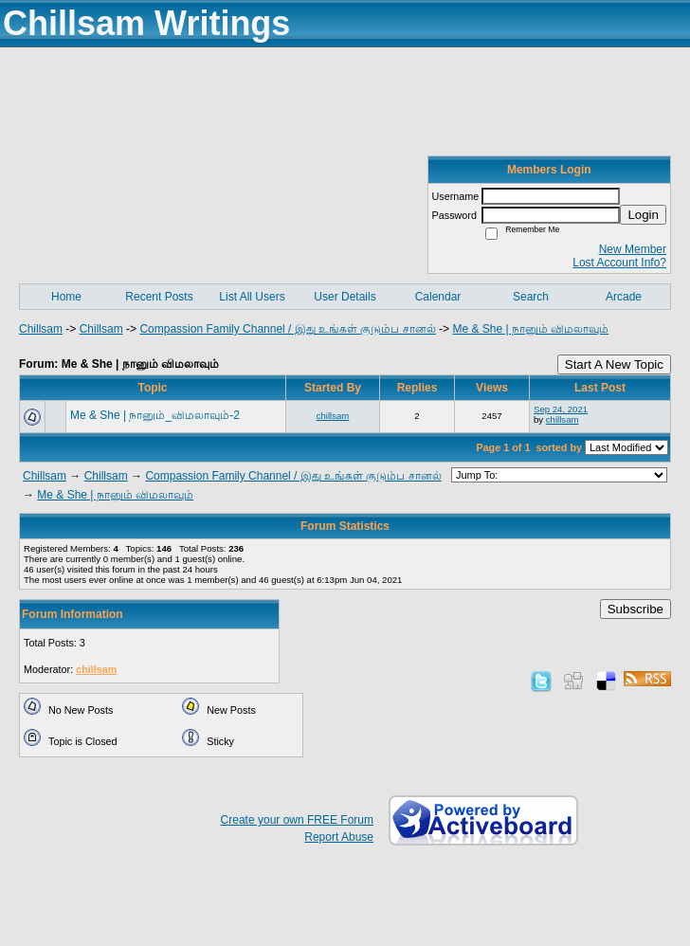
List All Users (251, 296)
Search (531, 296)
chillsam (333, 415)
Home (66, 296)
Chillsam (41, 329)
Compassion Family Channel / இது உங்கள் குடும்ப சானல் (287, 329)
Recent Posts (158, 296)
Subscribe (635, 609)
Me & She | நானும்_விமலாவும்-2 (155, 415)
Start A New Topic (614, 364)
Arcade (624, 296)
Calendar (438, 296)
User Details (344, 296)
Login (643, 215)
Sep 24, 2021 (561, 409)
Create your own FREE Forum (297, 820)
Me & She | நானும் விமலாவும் (530, 329)
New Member (632, 249)
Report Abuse (338, 837)
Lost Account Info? (619, 262)
